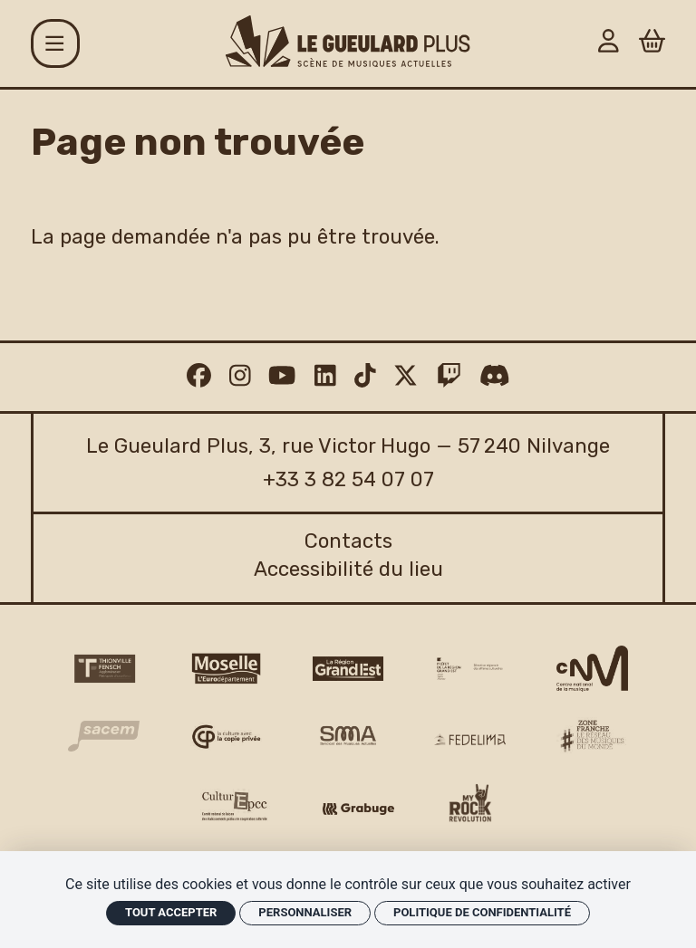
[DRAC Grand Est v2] (470, 668)
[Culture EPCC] (236, 806)
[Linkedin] (325, 376)
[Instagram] (240, 376)
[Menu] (55, 43)
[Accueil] (347, 41)
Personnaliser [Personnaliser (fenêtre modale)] (305, 912)
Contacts (348, 541)
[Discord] (494, 376)
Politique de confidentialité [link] (482, 912)
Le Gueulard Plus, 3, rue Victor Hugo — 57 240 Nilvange (348, 446)
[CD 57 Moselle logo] (226, 668)
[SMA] (348, 736)
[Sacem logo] (104, 736)
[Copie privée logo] (226, 737)
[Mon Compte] (608, 44)
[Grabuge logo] (358, 809)
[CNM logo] (592, 669)
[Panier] (652, 44)
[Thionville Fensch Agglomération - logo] (104, 668)
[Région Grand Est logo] (348, 668)
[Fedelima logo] (470, 739)
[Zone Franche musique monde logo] (592, 736)
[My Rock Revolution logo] (470, 805)
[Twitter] (405, 376)
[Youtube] (281, 376)
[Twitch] (449, 376)
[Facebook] (199, 376)
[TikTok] (365, 376)
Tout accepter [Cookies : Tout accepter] (171, 912)
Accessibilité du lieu (348, 569)
